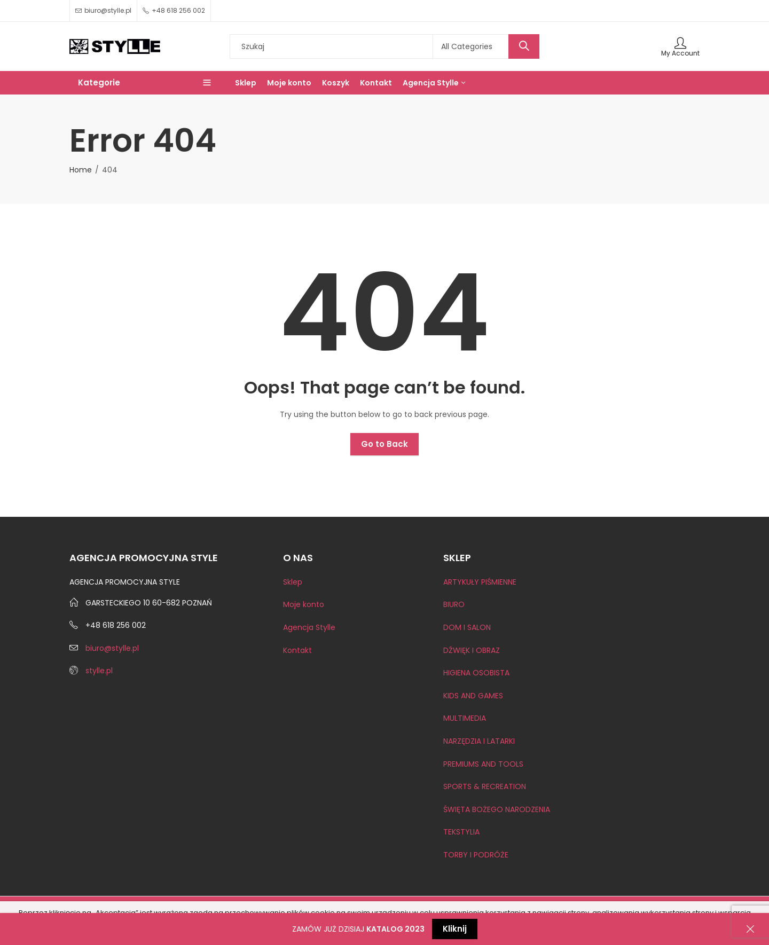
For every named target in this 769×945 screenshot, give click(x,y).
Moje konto (303, 604)
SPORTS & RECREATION (484, 786)
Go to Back (384, 444)
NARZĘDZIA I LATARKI (479, 741)
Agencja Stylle (309, 627)
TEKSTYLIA (461, 831)
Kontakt (297, 650)
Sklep (292, 582)
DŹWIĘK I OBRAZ (471, 650)
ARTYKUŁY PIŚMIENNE (479, 582)
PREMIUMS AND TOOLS (483, 764)
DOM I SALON (467, 627)
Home (80, 169)
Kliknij (455, 928)
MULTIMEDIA (464, 718)
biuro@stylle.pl (112, 648)
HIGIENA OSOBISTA (476, 672)
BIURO (454, 604)
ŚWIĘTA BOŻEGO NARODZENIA (496, 809)
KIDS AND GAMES (473, 695)
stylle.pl (99, 670)
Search (523, 46)
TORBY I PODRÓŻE (475, 854)
